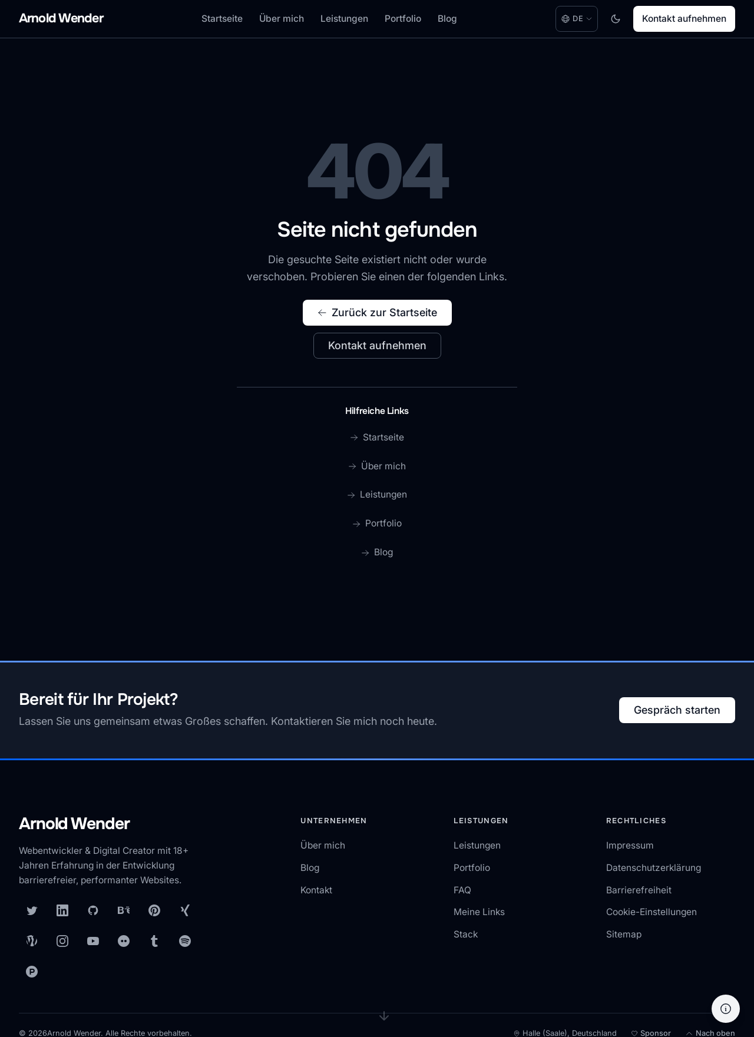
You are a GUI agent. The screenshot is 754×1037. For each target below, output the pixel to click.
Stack (466, 934)
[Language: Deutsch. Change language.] (576, 19)
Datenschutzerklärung (653, 867)
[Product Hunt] (32, 972)
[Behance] (124, 910)
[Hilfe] (726, 1009)
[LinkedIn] (62, 910)
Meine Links (479, 911)
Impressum (630, 845)
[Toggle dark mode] (616, 19)
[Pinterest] (154, 910)
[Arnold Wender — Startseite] (113, 824)
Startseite (222, 18)
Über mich (281, 18)
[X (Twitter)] (32, 910)
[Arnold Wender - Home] (61, 19)
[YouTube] (93, 941)
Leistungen (344, 18)
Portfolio (403, 18)
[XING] (185, 910)
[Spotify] (185, 941)
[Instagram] (62, 941)
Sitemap (623, 934)
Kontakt (316, 890)
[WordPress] (32, 941)
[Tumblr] (154, 941)
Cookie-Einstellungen (651, 911)
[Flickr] (124, 941)
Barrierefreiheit (639, 890)
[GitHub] (93, 910)
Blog (447, 18)
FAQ (462, 890)
